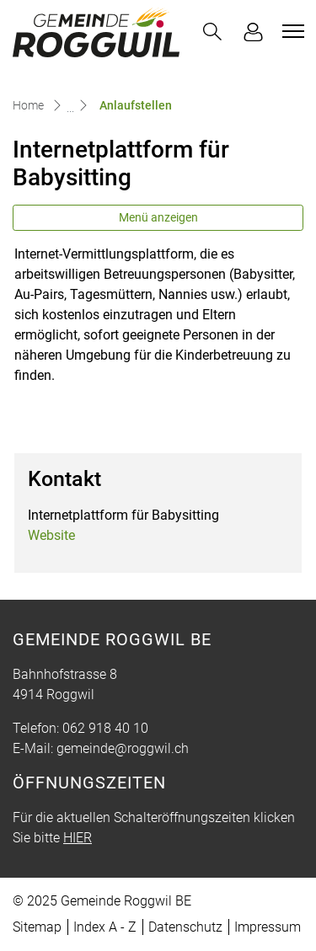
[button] (212, 31)
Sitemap (37, 927)
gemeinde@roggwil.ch (122, 748)
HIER (77, 838)
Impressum (267, 927)
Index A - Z (105, 927)
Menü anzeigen (158, 217)
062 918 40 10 (105, 728)
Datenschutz (185, 927)
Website (51, 535)
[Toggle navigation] (290, 31)
